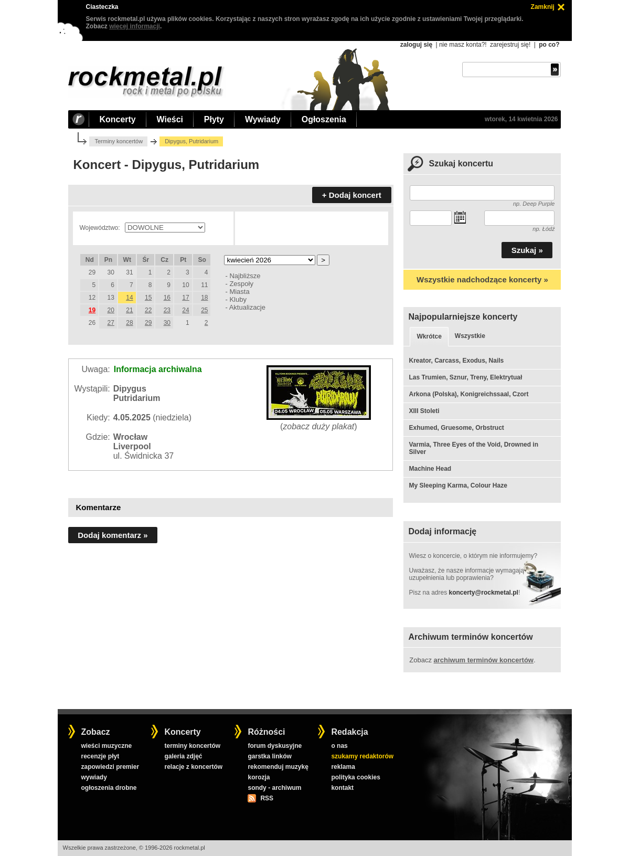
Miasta (239, 291)
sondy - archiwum (274, 787)
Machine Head (430, 468)
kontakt (342, 787)
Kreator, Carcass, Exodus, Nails (456, 360)
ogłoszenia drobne (108, 787)
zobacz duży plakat (318, 426)
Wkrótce (429, 336)
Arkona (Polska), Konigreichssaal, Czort (468, 394)
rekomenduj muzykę (278, 766)
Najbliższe (244, 276)
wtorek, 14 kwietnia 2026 (521, 119)
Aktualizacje (247, 307)
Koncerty (118, 119)
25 (204, 310)
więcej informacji (134, 26)
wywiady (93, 777)
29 (148, 322)
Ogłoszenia (324, 119)
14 (129, 297)
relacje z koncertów (193, 766)
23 (167, 310)
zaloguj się (416, 44)
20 (111, 310)
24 (185, 310)
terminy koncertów (192, 745)
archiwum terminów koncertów (484, 660)
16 (167, 297)
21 (129, 310)
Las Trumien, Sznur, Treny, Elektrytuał (465, 377)
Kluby (237, 299)
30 (167, 322)
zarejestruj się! (510, 44)
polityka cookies (355, 777)
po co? (549, 44)
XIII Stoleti (424, 411)
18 (204, 297)
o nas (339, 745)
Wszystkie (470, 336)
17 (185, 297)
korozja (259, 777)
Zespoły (241, 284)
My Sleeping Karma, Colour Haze (458, 485)
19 (92, 310)
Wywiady (263, 119)
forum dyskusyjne (275, 745)
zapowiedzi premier (110, 766)
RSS (266, 798)
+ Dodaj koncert (351, 195)
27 (111, 322)
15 (148, 297)
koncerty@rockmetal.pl (483, 592)
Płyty (214, 119)
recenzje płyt (100, 756)
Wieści (170, 119)
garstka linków (269, 756)
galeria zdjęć (183, 756)
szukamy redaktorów (362, 756)
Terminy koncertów (118, 141)
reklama (343, 766)
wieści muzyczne (106, 745)
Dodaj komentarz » (112, 535)
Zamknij (543, 6)
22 (148, 310)
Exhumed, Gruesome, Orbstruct (456, 427)
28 (129, 322)
